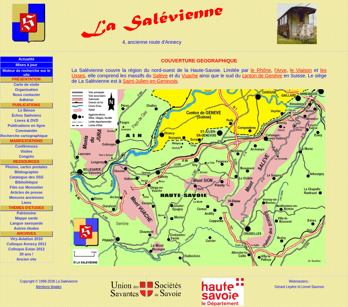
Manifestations (26, 141)
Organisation (26, 90)
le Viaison (301, 70)
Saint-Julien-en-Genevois (150, 81)
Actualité (26, 59)
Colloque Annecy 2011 (26, 244)
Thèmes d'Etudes (26, 208)
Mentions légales (49, 287)
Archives (26, 233)
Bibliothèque (26, 182)
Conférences (26, 146)
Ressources (26, 161)
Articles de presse (26, 192)
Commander (26, 131)
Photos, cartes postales (26, 167)
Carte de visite (26, 84)
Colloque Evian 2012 (26, 249)
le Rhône (261, 70)
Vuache (189, 75)
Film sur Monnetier (26, 187)
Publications (26, 105)
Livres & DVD (26, 120)
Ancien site (26, 259)
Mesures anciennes (26, 197)
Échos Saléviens (26, 115)
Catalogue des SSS (27, 177)
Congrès (26, 156)
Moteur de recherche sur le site (26, 73)
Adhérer (26, 100)
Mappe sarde (26, 218)
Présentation (26, 79)
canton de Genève (262, 75)
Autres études (26, 228)
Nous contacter (26, 95)
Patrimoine (26, 213)
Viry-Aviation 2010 (26, 239)
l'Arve (281, 70)
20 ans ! (26, 254)
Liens (26, 202)
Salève (160, 75)
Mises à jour (26, 65)
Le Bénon (26, 110)
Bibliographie (26, 172)
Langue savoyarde (26, 223)
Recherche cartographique (24, 136)
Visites (26, 151)
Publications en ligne (26, 125)
